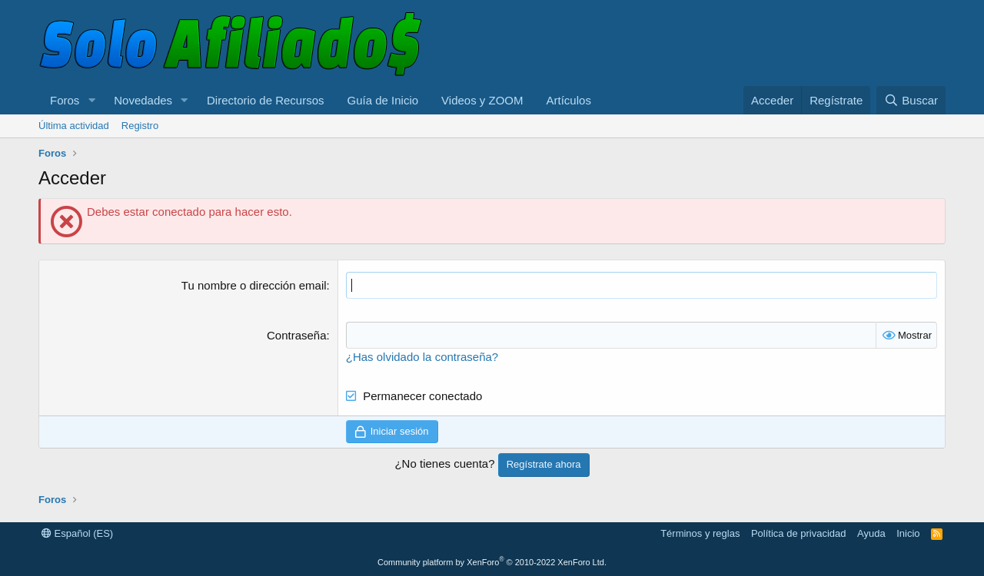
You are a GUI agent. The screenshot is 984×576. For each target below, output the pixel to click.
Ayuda (871, 533)
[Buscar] (911, 100)
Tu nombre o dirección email (254, 285)
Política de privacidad (798, 533)
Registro (139, 125)
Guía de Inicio (383, 100)
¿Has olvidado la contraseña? (422, 356)
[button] (91, 100)
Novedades (143, 100)
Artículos (569, 100)
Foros (64, 100)
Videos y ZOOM (482, 100)
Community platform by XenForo (492, 562)
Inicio (907, 533)
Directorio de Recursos (265, 100)
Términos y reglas (700, 533)
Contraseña (297, 335)
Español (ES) (77, 533)
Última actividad (73, 125)
